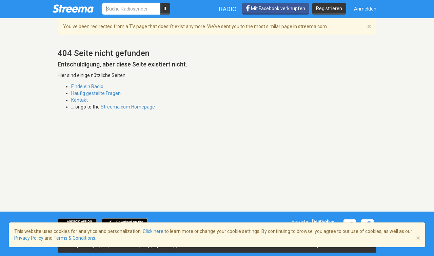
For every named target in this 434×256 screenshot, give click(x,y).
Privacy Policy (28, 238)
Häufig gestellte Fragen (96, 93)
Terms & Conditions (74, 238)
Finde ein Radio (87, 86)
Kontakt (79, 100)
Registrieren (329, 8)
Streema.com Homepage (128, 107)
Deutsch (323, 221)
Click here (153, 231)
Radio (228, 9)
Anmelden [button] (365, 9)
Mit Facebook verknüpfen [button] (275, 8)
